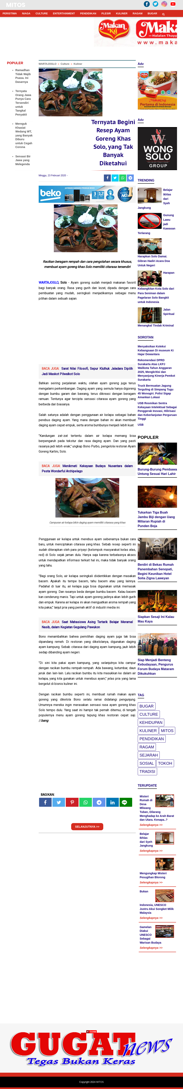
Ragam (147, 747)
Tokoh (165, 763)
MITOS (15, 5)
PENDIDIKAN (88, 13)
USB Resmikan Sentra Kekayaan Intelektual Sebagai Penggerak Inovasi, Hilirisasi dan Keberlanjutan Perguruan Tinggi (157, 411)
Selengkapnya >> (151, 824)
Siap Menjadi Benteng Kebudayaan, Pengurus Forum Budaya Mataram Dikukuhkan (156, 666)
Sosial (147, 763)
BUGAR (152, 13)
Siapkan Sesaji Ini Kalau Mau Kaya (156, 619)
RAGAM (137, 13)
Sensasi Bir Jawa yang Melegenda (23, 160)
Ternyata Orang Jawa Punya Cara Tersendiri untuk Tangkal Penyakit (23, 102)
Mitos (167, 730)
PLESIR (106, 13)
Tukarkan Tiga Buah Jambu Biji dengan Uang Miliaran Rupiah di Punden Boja (156, 519)
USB (141, 424)
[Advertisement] (87, 336)
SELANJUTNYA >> (87, 828)
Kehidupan (151, 722)
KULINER (122, 13)
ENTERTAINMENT (64, 13)
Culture (149, 714)
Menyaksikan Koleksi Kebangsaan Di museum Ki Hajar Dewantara (156, 350)
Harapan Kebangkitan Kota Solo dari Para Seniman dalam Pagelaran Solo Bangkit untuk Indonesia (156, 287)
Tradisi (147, 771)
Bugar (147, 706)
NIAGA (26, 13)
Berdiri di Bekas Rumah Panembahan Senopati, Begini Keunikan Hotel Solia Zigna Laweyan (156, 571)
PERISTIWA (10, 13)
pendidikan (152, 739)
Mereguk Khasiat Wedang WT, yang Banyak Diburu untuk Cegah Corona (23, 135)
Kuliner (148, 730)
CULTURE (41, 13)
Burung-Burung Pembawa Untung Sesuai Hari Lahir (157, 472)
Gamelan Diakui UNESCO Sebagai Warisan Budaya (150, 934)
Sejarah (149, 755)
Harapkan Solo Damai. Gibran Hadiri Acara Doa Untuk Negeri (154, 261)
